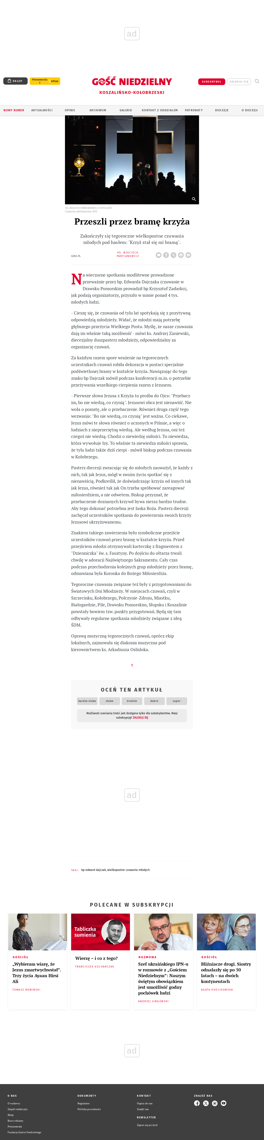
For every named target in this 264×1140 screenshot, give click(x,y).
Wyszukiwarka (257, 81)
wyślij (189, 254)
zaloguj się (239, 81)
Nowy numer (14, 110)
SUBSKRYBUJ (211, 81)
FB (167, 254)
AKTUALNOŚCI (42, 110)
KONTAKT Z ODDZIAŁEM (160, 110)
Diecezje (222, 110)
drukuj (181, 254)
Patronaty (194, 110)
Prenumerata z (39, 81)
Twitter (174, 254)
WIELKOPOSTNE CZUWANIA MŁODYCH (128, 870)
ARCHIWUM (98, 110)
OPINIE (70, 110)
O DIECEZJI (250, 110)
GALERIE (126, 110)
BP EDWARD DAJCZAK (93, 870)
